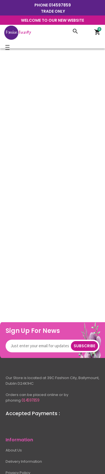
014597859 (60, 5)
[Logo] (36, 32)
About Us (14, 450)
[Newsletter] (41, 346)
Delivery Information (24, 461)
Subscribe (84, 346)
